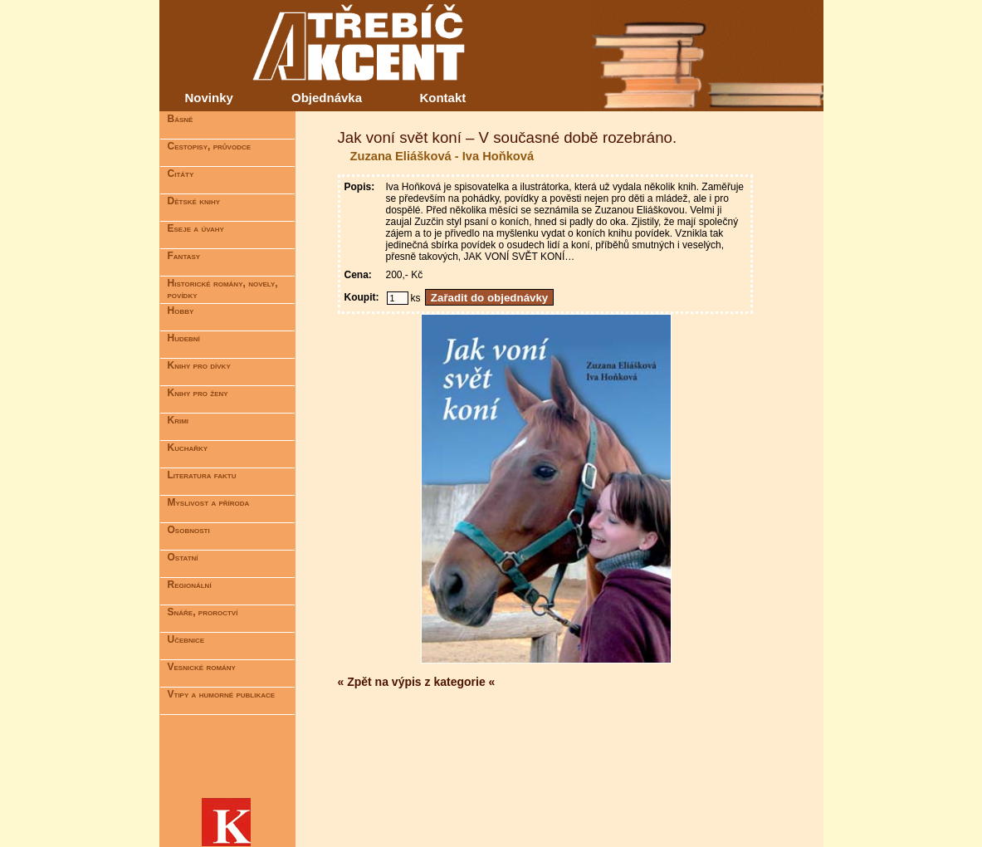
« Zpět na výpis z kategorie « (417, 681)
